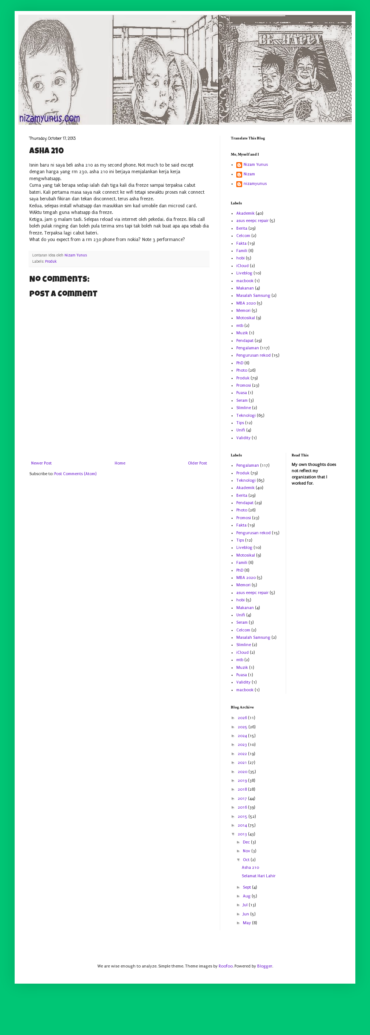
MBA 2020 (246, 303)
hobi (240, 258)
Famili (241, 250)
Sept (247, 887)
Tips (240, 422)
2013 (243, 834)
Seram (242, 400)
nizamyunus (255, 183)
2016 (243, 807)
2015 (243, 816)
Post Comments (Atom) (75, 473)
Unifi (240, 430)
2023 (243, 744)
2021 (243, 762)
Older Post (197, 463)
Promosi (243, 385)
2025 (243, 727)
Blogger (264, 966)
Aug (247, 896)
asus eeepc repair (252, 220)
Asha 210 (250, 867)
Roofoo (226, 966)
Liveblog (244, 273)
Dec (247, 842)
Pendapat (245, 340)
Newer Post (41, 463)
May (247, 923)
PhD (239, 363)
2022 (243, 753)
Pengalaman (247, 348)
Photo (241, 370)
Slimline (243, 407)
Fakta (241, 243)
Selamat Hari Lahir (258, 876)
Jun (246, 914)
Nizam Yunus (256, 164)
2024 (243, 735)
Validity (243, 437)
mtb (239, 325)
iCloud (242, 265)
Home (120, 463)
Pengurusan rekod (253, 355)
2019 (243, 780)
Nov (247, 851)
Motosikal (245, 318)
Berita (241, 228)
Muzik (242, 333)
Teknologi (246, 415)
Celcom (243, 235)
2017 (243, 798)
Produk (51, 261)
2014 (243, 825)
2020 (243, 771)
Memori (243, 310)
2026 (243, 717)
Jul (246, 905)
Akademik (245, 213)
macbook (245, 280)
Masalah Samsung (253, 295)
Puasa (241, 392)
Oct (247, 859)
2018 (243, 789)
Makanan (245, 288)
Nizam (249, 174)
